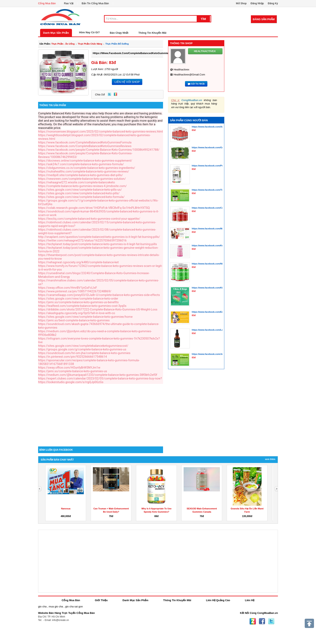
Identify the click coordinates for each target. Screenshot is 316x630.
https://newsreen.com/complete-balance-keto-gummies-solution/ (82, 179)
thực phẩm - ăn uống (63, 44)
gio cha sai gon (74, 606)
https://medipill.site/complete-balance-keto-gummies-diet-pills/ (80, 175)
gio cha (42, 606)
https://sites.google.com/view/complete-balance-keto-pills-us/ (80, 189)
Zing (115, 94)
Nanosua (65, 508)
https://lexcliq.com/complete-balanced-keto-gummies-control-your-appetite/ (89, 218)
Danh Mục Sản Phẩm (56, 32)
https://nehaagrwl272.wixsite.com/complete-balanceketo (76, 182)
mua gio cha (56, 606)
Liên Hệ (249, 600)
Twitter (109, 94)
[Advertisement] (100, 412)
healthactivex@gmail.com (189, 74)
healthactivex (181, 69)
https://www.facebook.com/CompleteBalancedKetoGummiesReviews (84, 146)
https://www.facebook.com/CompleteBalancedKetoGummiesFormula (136, 53)
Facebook (262, 621)
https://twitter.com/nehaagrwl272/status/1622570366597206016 (82, 240)
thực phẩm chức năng (90, 44)
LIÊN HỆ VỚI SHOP (127, 82)
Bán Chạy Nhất (119, 32)
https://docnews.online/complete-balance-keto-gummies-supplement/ (85, 160)
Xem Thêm (270, 459)
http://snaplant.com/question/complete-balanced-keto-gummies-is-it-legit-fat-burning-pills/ (99, 237)
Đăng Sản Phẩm (264, 19)
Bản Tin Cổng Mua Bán (95, 3)
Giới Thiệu (101, 600)
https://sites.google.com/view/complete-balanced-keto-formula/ (81, 197)
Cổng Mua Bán (47, 3)
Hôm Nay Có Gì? (89, 32)
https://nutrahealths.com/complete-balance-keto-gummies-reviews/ (83, 171)
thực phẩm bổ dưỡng (117, 44)
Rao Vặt (69, 3)
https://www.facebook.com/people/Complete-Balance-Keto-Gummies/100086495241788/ (98, 149)
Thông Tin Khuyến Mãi (152, 32)
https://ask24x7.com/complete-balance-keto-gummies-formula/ (81, 164)
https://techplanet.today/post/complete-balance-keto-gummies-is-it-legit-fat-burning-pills (97, 244)
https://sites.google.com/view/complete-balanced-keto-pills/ (79, 193)
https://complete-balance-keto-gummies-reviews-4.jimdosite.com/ (82, 186)
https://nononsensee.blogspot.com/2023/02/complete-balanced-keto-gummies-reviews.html (100, 131)
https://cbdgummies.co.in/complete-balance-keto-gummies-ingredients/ (86, 168)
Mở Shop (241, 3)
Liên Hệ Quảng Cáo (218, 600)
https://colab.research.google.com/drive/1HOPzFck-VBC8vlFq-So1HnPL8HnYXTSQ (94, 208)
